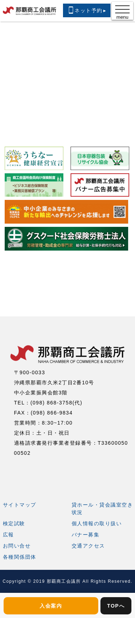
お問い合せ (17, 546)
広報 (8, 534)
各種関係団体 (19, 557)
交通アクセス (88, 546)
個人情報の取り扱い (97, 523)
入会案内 (51, 606)
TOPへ (116, 606)
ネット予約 (86, 10)
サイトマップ (19, 505)
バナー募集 (86, 534)
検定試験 (14, 523)
